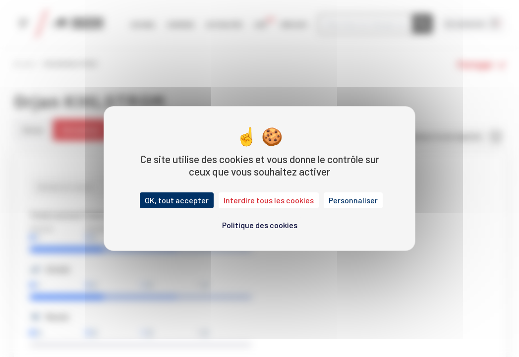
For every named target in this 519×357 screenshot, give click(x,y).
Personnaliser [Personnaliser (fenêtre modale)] (353, 200)
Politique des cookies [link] (259, 225)
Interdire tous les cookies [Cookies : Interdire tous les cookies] (269, 200)
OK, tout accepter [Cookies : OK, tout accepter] (177, 200)
